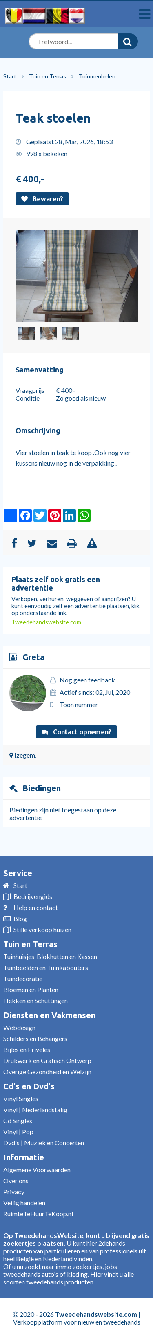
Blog (20, 918)
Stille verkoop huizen (42, 929)
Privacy (13, 1191)
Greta (33, 657)
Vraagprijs (30, 390)
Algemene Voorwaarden (37, 1169)
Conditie (28, 398)
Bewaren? (42, 199)
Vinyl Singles (20, 1098)
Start (9, 76)
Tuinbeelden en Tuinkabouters (45, 967)
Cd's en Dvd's (29, 1086)
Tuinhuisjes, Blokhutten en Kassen (50, 956)
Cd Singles (17, 1120)
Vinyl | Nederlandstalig (35, 1109)
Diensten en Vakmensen (49, 1015)
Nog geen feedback (87, 680)
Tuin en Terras (47, 76)
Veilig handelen (24, 1202)
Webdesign (19, 1027)
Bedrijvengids (32, 896)
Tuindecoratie (22, 978)
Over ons (16, 1180)
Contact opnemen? (76, 732)
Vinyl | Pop (18, 1131)
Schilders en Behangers (35, 1038)
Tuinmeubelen (97, 76)
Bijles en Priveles (26, 1049)
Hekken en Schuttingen (35, 1000)
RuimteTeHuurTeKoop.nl (38, 1214)
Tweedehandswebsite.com (46, 622)
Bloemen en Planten (30, 989)
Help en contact (35, 907)
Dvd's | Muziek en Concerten (43, 1142)
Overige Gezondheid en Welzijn (47, 1071)
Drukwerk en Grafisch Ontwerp (47, 1060)
